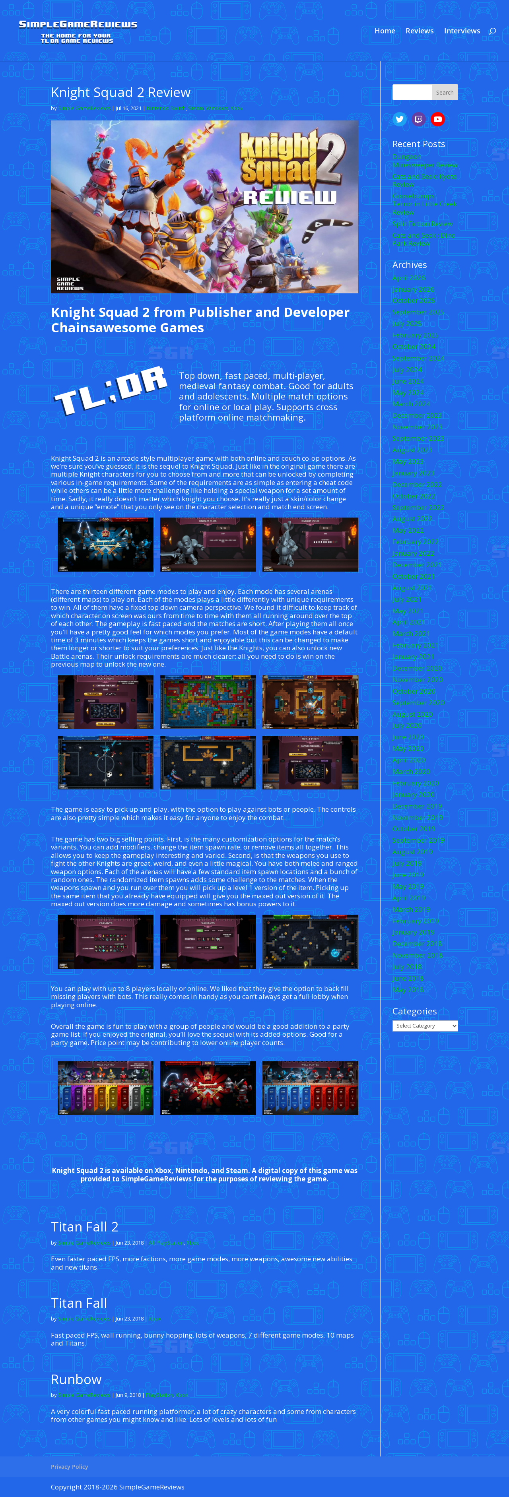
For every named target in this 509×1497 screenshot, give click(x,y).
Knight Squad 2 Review (121, 92)
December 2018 (417, 943)
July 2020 (407, 725)
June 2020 (408, 736)
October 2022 (413, 495)
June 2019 (408, 874)
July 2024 (407, 369)
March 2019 (411, 909)
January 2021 (413, 656)
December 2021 (417, 564)
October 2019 (413, 828)
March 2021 (411, 633)
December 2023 (417, 415)
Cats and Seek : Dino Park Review (423, 239)
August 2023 (412, 449)
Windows (217, 108)
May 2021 (408, 610)
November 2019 (417, 817)
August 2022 (412, 518)
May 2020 (408, 748)
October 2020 (413, 691)
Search (445, 92)
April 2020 (408, 759)
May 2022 (408, 530)
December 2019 (417, 806)
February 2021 (415, 645)
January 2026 (413, 289)
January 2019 (413, 932)
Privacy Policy (69, 1466)
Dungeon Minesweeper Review (425, 160)
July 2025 (407, 323)
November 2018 (417, 955)
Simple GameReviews (84, 108)
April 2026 (408, 277)
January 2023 (413, 472)
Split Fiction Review (422, 223)
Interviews (462, 31)
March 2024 (411, 403)
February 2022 (415, 541)
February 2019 (415, 920)
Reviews (420, 31)
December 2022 (417, 484)
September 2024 (418, 358)
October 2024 (413, 346)
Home (385, 31)
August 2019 (412, 851)
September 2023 (418, 438)
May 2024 (408, 392)
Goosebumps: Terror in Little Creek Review (424, 204)
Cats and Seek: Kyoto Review (424, 180)
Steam (196, 108)
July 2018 (407, 966)
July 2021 (407, 599)
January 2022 (413, 553)
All (151, 1242)
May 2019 (408, 886)
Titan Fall (79, 1303)
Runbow (76, 1379)
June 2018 (408, 978)
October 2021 (413, 576)
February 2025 (415, 334)
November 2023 (417, 426)
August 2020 (412, 714)
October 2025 (413, 300)
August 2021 (412, 587)
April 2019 (408, 897)
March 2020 (411, 771)
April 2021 (408, 621)
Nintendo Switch (166, 108)
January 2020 (413, 794)
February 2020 (415, 782)
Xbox (237, 108)
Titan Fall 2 (85, 1226)
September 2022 (418, 507)
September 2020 (418, 702)
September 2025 (418, 311)
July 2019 (407, 863)
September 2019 (418, 840)
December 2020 (417, 668)
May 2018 (408, 989)
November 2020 (417, 679)
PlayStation (170, 1242)
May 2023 (408, 461)
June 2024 (408, 381)
